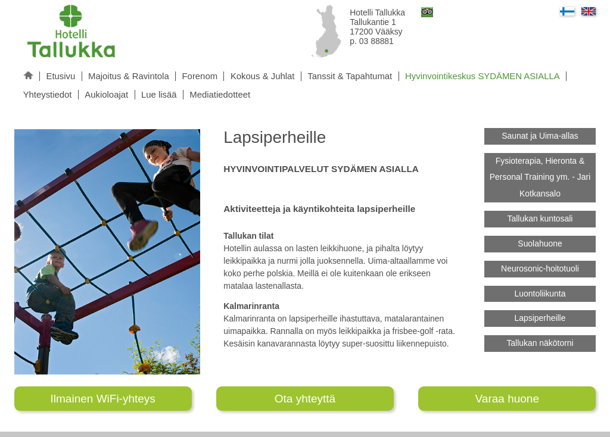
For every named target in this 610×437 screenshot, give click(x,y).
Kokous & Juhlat (263, 76)
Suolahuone (540, 243)
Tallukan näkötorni (539, 343)
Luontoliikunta (540, 293)
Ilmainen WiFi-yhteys (103, 398)
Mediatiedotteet (219, 94)
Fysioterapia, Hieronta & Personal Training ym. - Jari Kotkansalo (540, 177)
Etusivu (60, 76)
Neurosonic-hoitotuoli (540, 268)
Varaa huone (507, 398)
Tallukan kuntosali (540, 218)
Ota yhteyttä (305, 398)
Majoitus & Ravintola (128, 76)
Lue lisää (159, 94)
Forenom (200, 76)
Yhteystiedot (47, 94)
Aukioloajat (106, 94)
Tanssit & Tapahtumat (349, 76)
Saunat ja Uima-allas (540, 136)
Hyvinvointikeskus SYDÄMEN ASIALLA (482, 76)
